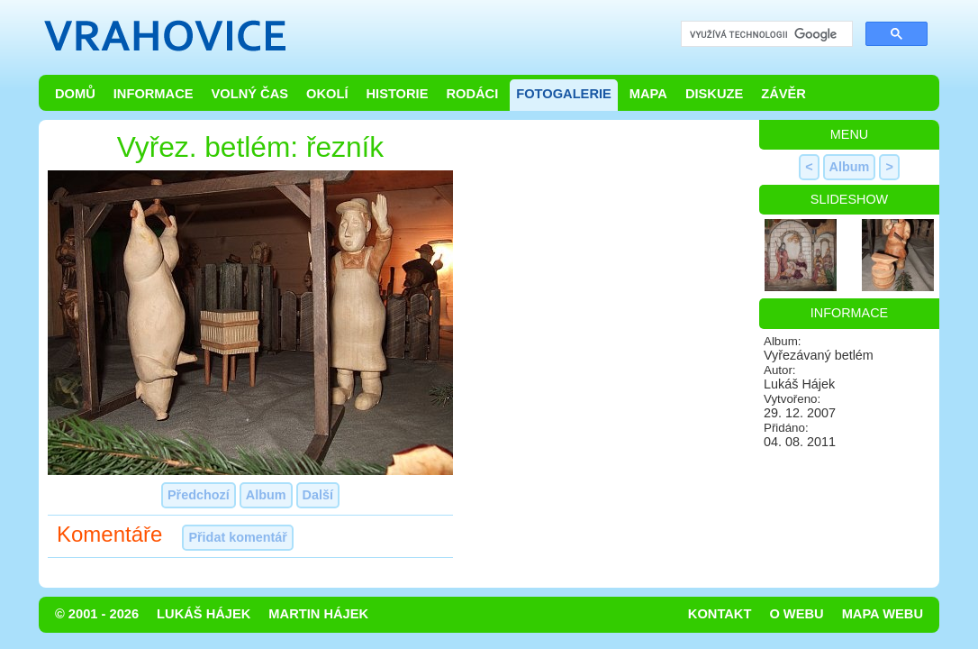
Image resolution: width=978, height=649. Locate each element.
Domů (75, 94)
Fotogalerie (563, 94)
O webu (796, 614)
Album (266, 495)
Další (318, 495)
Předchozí (199, 495)
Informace (153, 94)
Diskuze (714, 94)
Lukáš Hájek (203, 614)
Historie (397, 94)
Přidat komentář (237, 537)
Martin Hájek (318, 614)
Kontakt (720, 614)
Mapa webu (882, 614)
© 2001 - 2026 (97, 614)
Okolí (327, 94)
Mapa (648, 94)
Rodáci (472, 94)
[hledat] (765, 34)
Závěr (783, 94)
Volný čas (250, 94)
